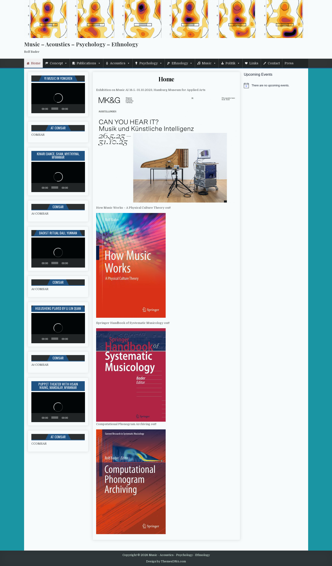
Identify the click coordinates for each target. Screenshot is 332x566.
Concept (56, 63)
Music (207, 63)
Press (289, 63)
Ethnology (180, 63)
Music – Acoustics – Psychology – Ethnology (81, 44)
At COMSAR (39, 213)
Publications (86, 63)
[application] (58, 98)
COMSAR (38, 134)
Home (35, 63)
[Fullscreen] (79, 108)
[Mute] (72, 108)
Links (253, 63)
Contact (274, 63)
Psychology (148, 63)
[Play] (37, 108)
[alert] (274, 85)
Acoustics (117, 63)
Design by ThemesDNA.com (166, 561)
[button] (58, 98)
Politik (230, 63)
